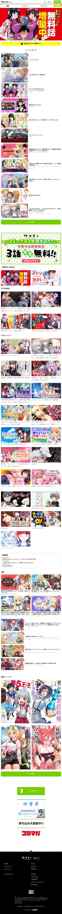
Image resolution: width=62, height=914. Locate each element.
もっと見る (31, 222)
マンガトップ (8, 866)
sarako (30, 136)
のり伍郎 (31, 182)
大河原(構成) (49, 638)
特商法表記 (34, 884)
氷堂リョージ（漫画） (45, 213)
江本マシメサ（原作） (34, 213)
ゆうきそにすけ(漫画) (12, 615)
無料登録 (57, 2)
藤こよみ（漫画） (43, 152)
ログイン (49, 2)
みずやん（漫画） (41, 166)
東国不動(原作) (35, 592)
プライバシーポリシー (37, 882)
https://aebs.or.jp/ (18, 902)
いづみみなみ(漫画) (36, 664)
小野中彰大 (31, 106)
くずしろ (31, 121)
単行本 (33, 863)
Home (36, 858)
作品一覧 (33, 866)
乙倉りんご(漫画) (36, 652)
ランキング (7, 869)
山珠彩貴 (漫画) (35, 626)
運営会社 (33, 874)
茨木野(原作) (4, 615)
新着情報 (5, 555)
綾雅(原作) (34, 615)
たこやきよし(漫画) (43, 592)
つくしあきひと (32, 61)
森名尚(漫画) (43, 638)
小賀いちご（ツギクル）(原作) (32, 638)
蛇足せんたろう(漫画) (42, 615)
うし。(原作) (28, 626)
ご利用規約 (34, 879)
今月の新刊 (31, 774)
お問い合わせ (35, 876)
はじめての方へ (8, 874)
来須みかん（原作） (34, 152)
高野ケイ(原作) (28, 664)
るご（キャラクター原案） (52, 166)
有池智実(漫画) (13, 594)
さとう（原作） (33, 166)
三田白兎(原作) (28, 652)
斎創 (30, 76)
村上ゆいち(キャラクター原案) (48, 652)
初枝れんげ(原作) (5, 594)
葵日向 (30, 196)
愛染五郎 (31, 92)
